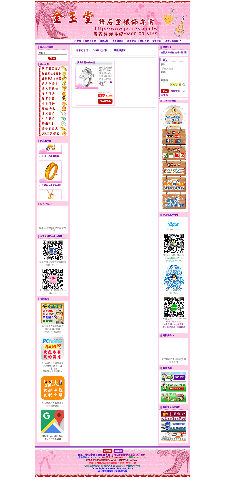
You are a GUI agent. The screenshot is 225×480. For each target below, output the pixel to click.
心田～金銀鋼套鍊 (50, 157)
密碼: (163, 72)
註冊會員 (175, 91)
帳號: (163, 64)
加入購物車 (105, 101)
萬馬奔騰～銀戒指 (86, 62)
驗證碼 (164, 80)
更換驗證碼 (183, 84)
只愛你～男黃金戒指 (51, 186)
